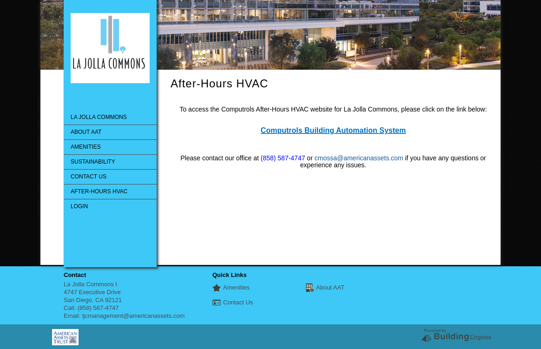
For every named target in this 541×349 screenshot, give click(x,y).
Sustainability (93, 161)
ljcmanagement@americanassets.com (133, 315)
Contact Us (88, 176)
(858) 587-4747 (98, 307)
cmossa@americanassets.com (359, 158)
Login (79, 206)
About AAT (86, 132)
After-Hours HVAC (99, 191)
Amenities (86, 147)
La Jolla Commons (99, 117)
